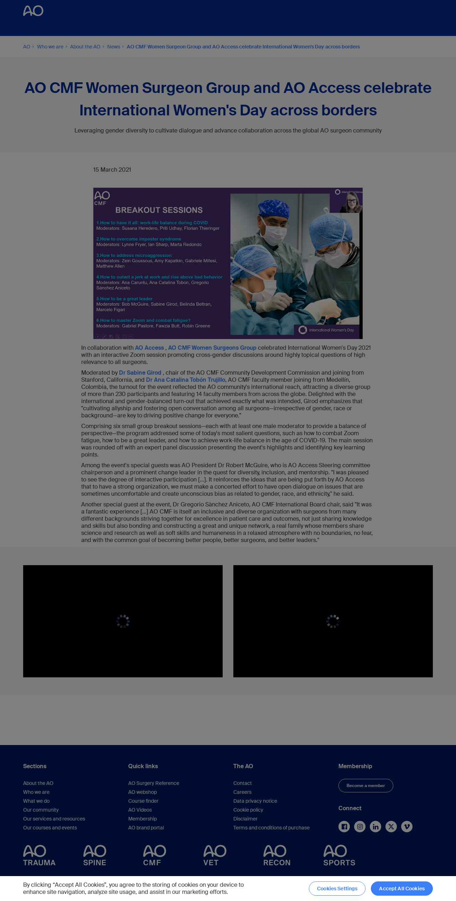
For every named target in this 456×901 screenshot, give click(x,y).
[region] (228, 888)
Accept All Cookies (402, 888)
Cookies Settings (337, 888)
